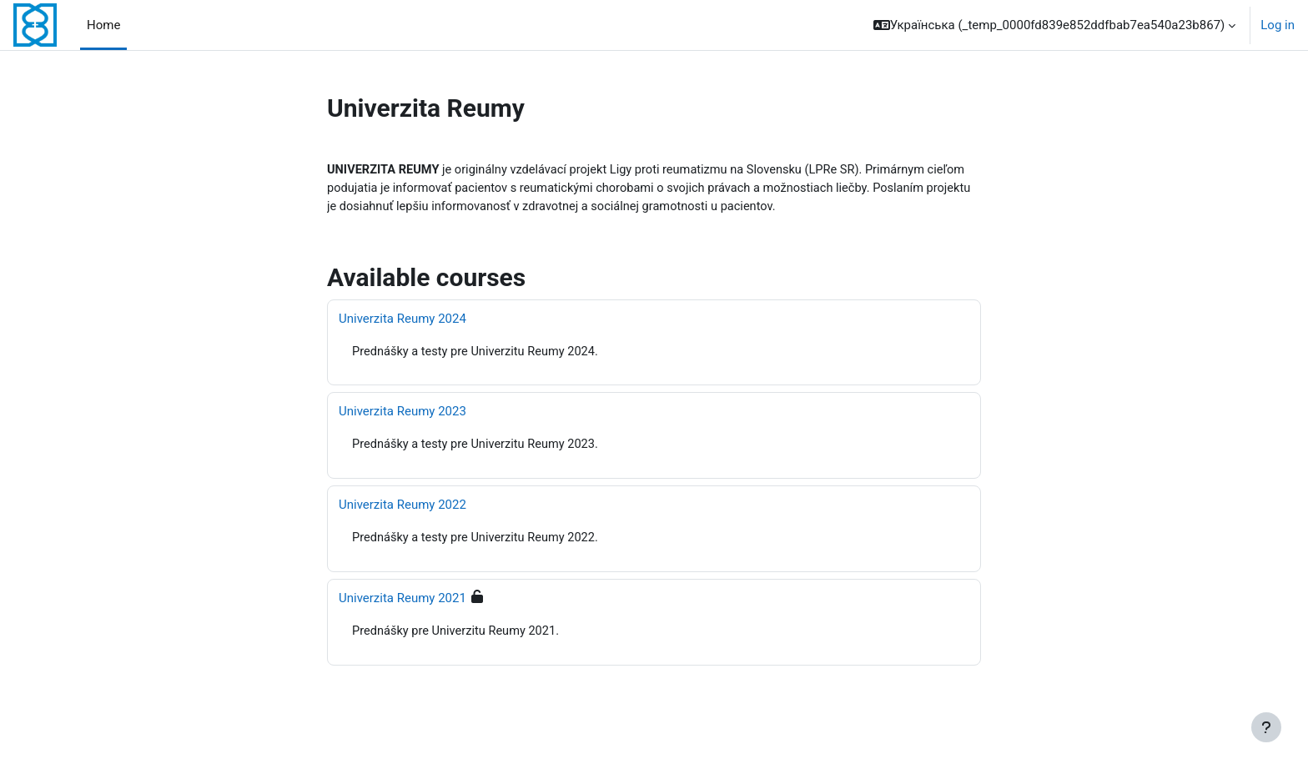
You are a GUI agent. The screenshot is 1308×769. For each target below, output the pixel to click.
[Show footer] (1266, 727)
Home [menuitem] (103, 25)
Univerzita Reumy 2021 (402, 601)
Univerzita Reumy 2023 (402, 413)
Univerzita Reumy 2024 (402, 320)
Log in (1277, 25)
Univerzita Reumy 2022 (402, 507)
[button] (1055, 25)
